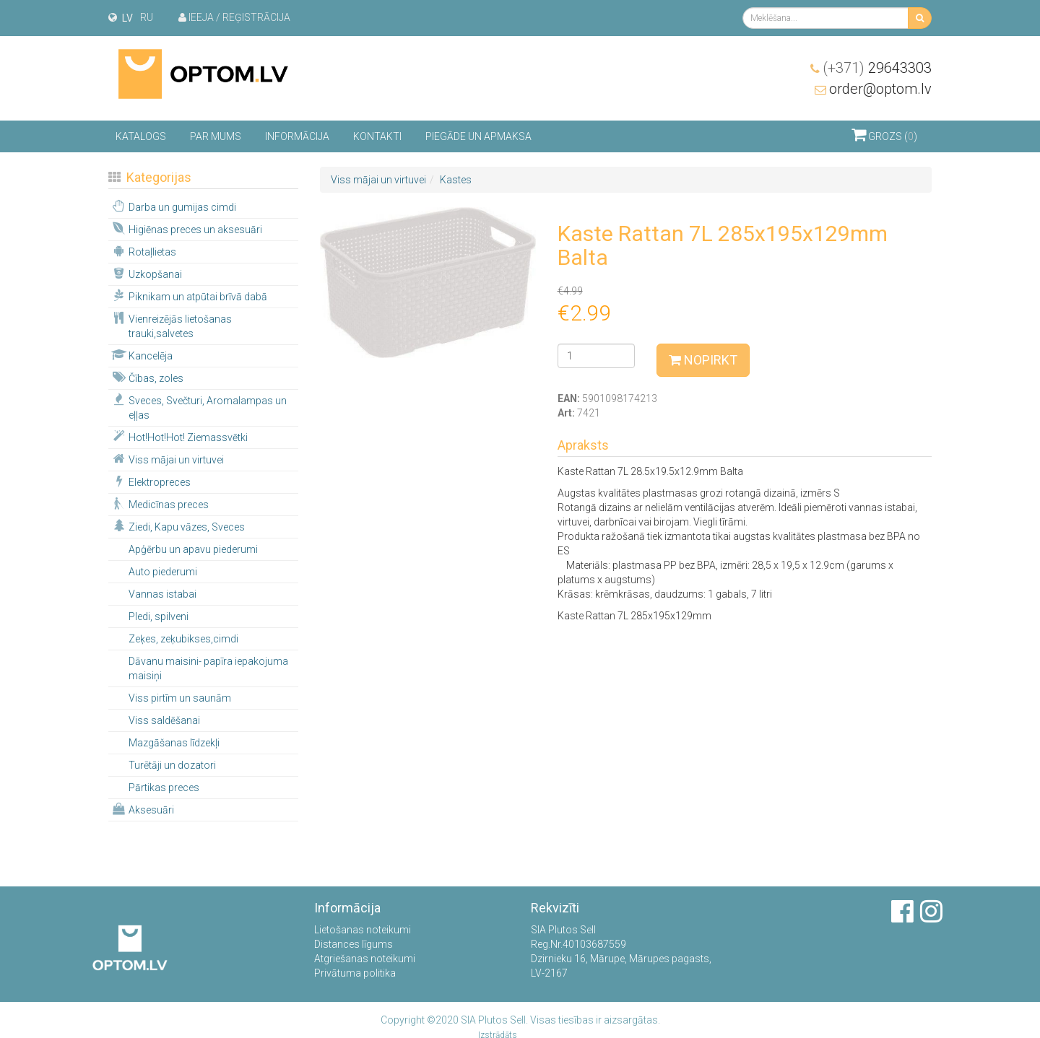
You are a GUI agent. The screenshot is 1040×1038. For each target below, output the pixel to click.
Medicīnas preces (159, 503)
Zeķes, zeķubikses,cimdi (183, 639)
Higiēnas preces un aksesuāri (186, 228)
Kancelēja (141, 355)
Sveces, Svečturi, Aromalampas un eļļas (198, 407)
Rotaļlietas (143, 251)
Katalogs (141, 136)
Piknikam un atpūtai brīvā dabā (188, 295)
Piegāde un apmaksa (478, 136)
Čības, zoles (146, 377)
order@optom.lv (880, 88)
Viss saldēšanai (164, 720)
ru (146, 17)
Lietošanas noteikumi (362, 929)
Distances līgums (353, 944)
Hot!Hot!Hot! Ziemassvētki (179, 436)
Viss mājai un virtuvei (167, 459)
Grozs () (884, 134)
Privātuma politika (355, 973)
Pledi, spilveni (158, 616)
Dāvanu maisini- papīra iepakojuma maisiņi (208, 668)
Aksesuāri (142, 809)
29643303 (877, 68)
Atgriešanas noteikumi (364, 958)
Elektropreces (150, 481)
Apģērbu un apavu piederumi (193, 549)
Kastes (456, 180)
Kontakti (377, 136)
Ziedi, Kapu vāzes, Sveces (177, 526)
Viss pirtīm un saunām (180, 698)
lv (127, 18)
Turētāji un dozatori (172, 765)
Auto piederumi (163, 571)
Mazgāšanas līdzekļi (174, 743)
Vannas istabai (162, 594)
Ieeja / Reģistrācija (234, 17)
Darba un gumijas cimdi (173, 206)
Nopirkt (703, 359)
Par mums (215, 136)
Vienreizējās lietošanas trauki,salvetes (171, 325)
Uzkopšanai (146, 273)
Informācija (297, 136)
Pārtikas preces (164, 787)
